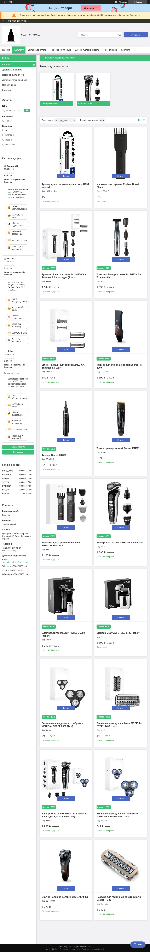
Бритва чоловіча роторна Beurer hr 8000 (65, 897)
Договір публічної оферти (87, 50)
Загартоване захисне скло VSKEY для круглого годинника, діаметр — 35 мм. (18, 383)
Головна (6, 50)
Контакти (125, 50)
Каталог (18, 50)
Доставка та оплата (37, 50)
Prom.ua (88, 947)
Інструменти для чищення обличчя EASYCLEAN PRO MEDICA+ (16, 286)
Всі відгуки (18, 452)
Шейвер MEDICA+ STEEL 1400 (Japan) (118, 633)
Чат (138, 944)
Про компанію (110, 50)
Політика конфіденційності (93, 949)
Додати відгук (18, 447)
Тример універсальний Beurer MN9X (118, 448)
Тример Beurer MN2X (54, 455)
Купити (66, 176)
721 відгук (123, 2)
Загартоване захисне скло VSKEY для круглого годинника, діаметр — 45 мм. (18, 193)
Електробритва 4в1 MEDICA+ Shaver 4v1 (120, 542)
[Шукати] (119, 34)
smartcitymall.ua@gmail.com (15, 562)
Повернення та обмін (61, 50)
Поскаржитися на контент (70, 949)
